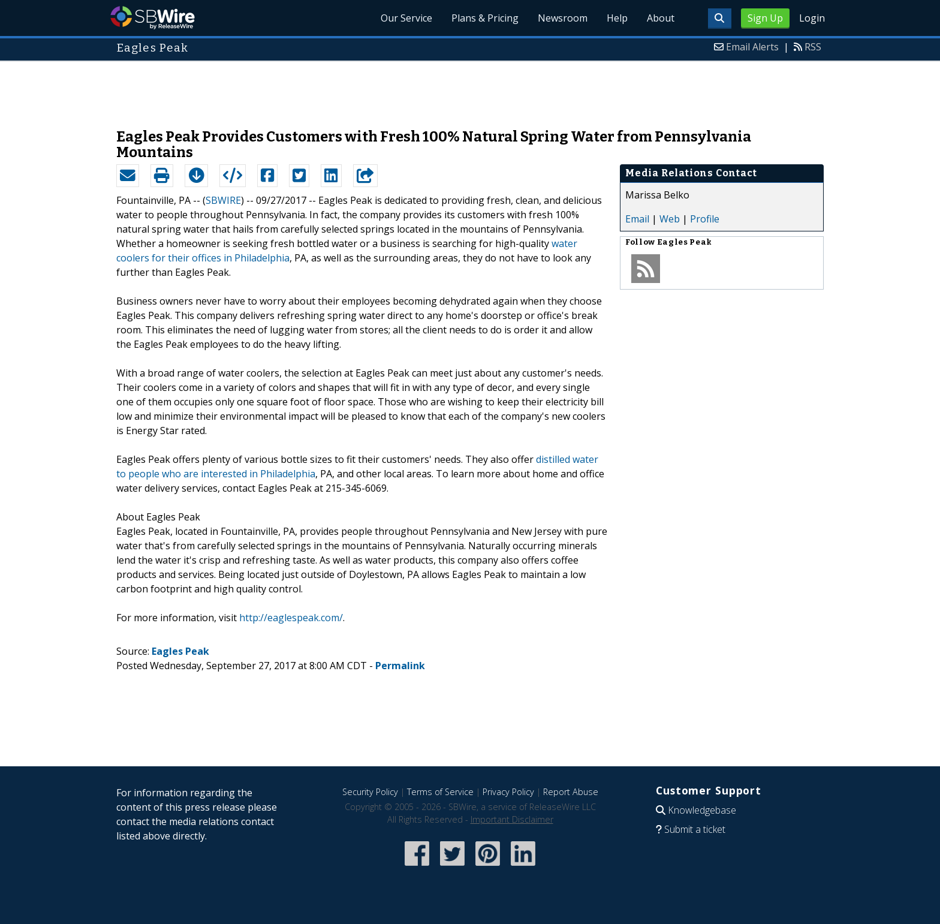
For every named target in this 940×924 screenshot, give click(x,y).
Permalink (400, 665)
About (660, 18)
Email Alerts (752, 46)
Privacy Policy (508, 791)
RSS (813, 46)
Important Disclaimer (512, 819)
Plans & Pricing (485, 18)
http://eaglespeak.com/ (291, 617)
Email (637, 218)
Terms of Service (440, 791)
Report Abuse (570, 791)
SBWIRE (223, 200)
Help (617, 18)
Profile (704, 218)
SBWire (152, 17)
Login (812, 18)
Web (669, 218)
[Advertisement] (470, 89)
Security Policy (370, 791)
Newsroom (563, 18)
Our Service (406, 18)
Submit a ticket (694, 829)
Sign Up (765, 18)
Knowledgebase (702, 810)
